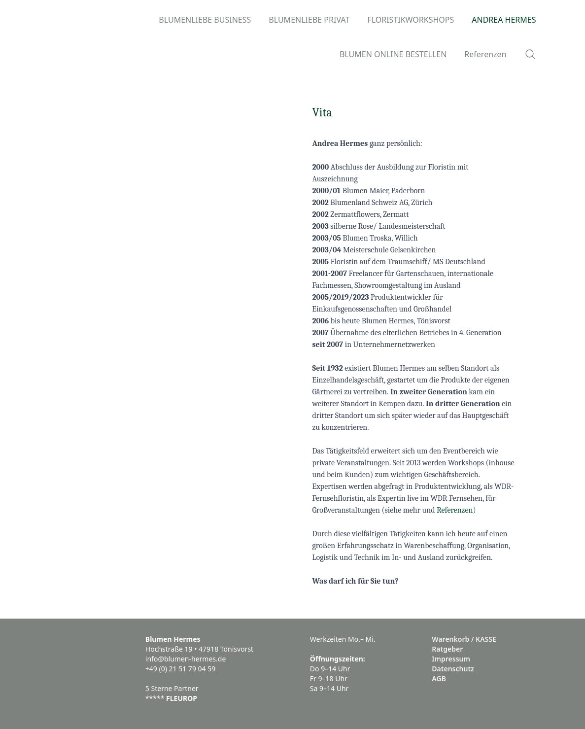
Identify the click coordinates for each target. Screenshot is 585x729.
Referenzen (455, 510)
